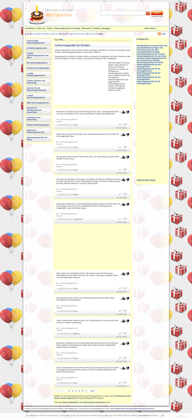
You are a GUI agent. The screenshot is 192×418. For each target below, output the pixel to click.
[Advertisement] (81, 81)
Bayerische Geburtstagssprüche (35, 131)
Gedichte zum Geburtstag (38, 68)
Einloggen (105, 28)
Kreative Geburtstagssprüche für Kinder (150, 61)
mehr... (61, 39)
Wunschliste (150, 28)
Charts (49, 28)
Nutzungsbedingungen (138, 408)
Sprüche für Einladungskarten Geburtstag (34, 110)
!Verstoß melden (121, 128)
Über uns (41, 28)
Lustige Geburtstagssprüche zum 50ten (38, 55)
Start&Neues (30, 28)
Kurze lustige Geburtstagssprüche (35, 42)
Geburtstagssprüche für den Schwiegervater (149, 78)
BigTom (76, 334)
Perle (75, 147)
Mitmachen (87, 28)
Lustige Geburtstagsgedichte (36, 96)
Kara (75, 311)
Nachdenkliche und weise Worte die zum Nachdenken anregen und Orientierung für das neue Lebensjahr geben (152, 49)
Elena (75, 358)
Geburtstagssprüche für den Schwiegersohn (149, 66)
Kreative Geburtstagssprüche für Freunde (151, 53)
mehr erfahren (144, 415)
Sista (75, 125)
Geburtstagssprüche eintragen (67, 28)
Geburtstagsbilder (70, 402)
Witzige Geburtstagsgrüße (38, 125)
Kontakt (96, 28)
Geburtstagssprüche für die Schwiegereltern (148, 74)
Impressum (150, 408)
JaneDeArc (77, 219)
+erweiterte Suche (157, 16)
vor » (93, 391)
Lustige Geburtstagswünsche (36, 74)
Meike (75, 195)
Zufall (100, 34)
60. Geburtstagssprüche (37, 63)
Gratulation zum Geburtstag (33, 118)
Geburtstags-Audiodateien (94, 402)
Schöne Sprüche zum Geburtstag (36, 82)
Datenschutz (124, 408)
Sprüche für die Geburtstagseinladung (36, 89)
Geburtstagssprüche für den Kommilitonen (151, 59)
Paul (75, 170)
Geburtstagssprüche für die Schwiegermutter (148, 82)
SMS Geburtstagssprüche (38, 103)
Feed (163, 34)
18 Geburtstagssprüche (37, 48)
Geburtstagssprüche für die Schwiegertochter (148, 70)
